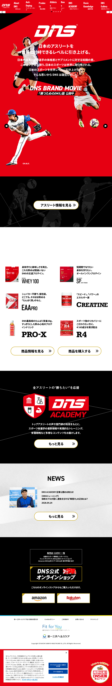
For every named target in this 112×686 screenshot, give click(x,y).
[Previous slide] (2, 31)
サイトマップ (94, 660)
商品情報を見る (32, 391)
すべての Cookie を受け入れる (58, 665)
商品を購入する (79, 391)
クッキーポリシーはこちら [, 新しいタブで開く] (30, 680)
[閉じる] (66, 652)
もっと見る (56, 484)
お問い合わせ (79, 660)
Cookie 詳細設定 (58, 677)
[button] (51, 50)
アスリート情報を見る (56, 258)
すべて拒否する (58, 672)
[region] (36, 666)
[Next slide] (109, 31)
